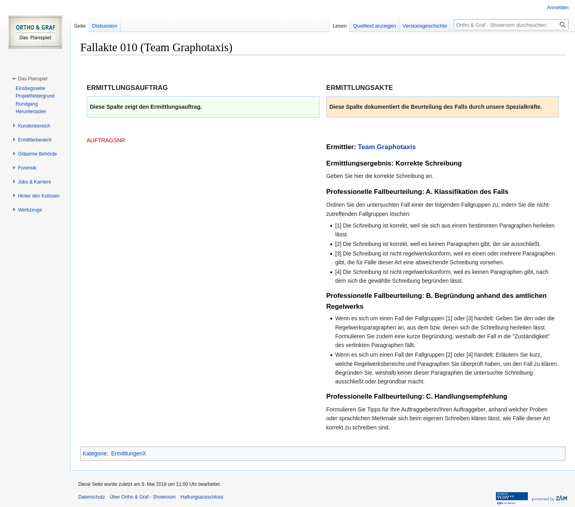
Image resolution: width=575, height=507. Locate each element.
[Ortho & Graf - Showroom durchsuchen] (511, 24)
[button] (32, 79)
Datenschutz (91, 497)
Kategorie (95, 453)
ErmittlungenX (128, 453)
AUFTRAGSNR (106, 140)
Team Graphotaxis (387, 147)
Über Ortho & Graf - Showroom (143, 497)
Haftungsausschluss (201, 497)
